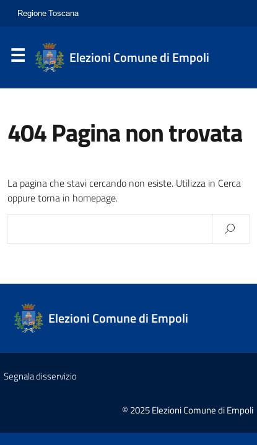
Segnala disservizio (40, 376)
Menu (17, 58)
